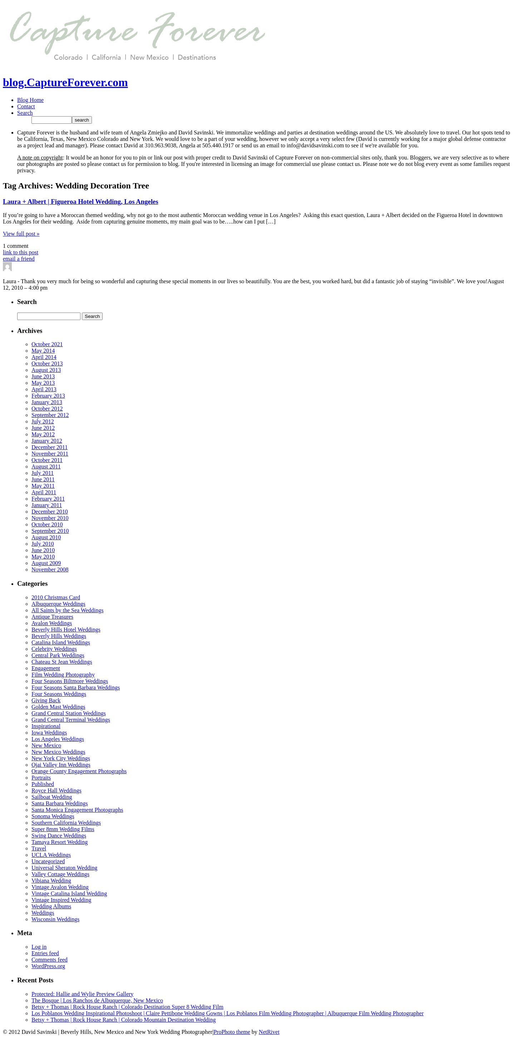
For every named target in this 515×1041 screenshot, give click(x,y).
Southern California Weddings (66, 823)
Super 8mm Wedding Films (62, 829)
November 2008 (50, 569)
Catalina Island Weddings (60, 642)
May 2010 (43, 557)
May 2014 (43, 351)
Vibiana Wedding (51, 881)
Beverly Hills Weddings (58, 636)
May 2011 (43, 486)
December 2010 (49, 512)
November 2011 (49, 454)
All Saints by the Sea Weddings (67, 610)
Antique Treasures (52, 617)
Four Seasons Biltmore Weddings (69, 681)
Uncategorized (48, 861)
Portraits (41, 778)
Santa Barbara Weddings (59, 803)
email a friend (19, 259)
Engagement (45, 668)
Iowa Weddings (49, 733)
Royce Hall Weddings (56, 790)
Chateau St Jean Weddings (61, 662)
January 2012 (46, 441)
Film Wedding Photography (63, 675)
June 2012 (43, 428)
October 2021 (47, 344)
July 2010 (42, 544)
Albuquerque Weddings (58, 604)
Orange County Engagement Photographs (79, 771)
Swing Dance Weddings (58, 836)
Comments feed (49, 960)
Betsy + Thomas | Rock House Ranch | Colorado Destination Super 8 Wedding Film (127, 1007)
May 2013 (43, 383)
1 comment (16, 246)
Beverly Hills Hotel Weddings (65, 630)
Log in (38, 947)
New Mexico (46, 745)
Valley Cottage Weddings (60, 874)
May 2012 (43, 434)
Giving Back (45, 700)
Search (25, 113)
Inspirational (45, 726)
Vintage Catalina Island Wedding (69, 893)
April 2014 (44, 357)
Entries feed (45, 953)
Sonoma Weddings (52, 816)
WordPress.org (48, 966)
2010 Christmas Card (55, 597)
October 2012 (47, 409)
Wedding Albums (51, 906)
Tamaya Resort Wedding (59, 842)
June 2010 (43, 550)
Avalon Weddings (51, 623)
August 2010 (46, 537)
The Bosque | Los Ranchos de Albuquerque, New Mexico (97, 1000)
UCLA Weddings (51, 855)
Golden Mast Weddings (58, 707)
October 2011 (47, 460)
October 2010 (47, 524)
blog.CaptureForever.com (65, 82)
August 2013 (46, 370)
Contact (26, 106)
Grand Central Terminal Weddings (70, 720)
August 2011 (46, 466)
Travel (38, 848)
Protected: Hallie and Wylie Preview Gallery (82, 994)
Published (42, 784)
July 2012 (42, 421)
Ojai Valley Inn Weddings (60, 765)
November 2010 (50, 518)
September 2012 (50, 415)
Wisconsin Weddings (55, 919)
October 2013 (47, 363)
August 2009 (46, 563)
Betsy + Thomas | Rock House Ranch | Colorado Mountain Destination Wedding (123, 1020)
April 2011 (43, 492)
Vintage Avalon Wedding (60, 887)
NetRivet (269, 1032)
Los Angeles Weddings (57, 739)
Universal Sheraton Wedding (64, 868)
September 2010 (50, 531)
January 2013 (46, 402)
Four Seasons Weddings (58, 694)
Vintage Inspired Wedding (61, 900)
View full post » (21, 234)
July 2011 (42, 473)
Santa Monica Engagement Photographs (77, 810)
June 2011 (43, 479)
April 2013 (44, 389)
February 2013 (48, 396)
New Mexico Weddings (58, 752)
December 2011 (49, 447)
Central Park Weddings (57, 655)
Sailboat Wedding (51, 797)
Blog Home (30, 100)
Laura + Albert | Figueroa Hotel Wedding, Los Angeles (80, 201)
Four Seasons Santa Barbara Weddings (75, 687)
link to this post (20, 252)
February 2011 (48, 499)
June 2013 (43, 376)
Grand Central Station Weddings (68, 713)
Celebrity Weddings (54, 649)
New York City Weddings (60, 758)
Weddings (42, 913)
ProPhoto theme (232, 1032)
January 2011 (46, 505)
